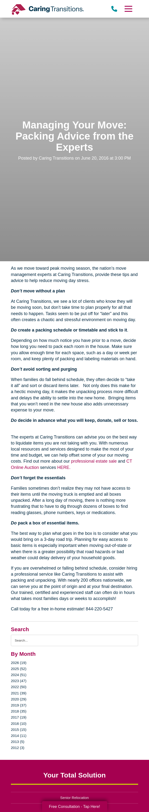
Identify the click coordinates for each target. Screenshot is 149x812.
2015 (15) (18, 729)
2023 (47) (18, 681)
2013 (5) (17, 742)
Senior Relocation (74, 798)
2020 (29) (18, 699)
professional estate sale (94, 461)
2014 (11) (18, 736)
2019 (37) (18, 705)
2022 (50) (18, 687)
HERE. (64, 467)
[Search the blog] (74, 640)
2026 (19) (18, 663)
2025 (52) (18, 669)
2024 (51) (18, 675)
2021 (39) (18, 693)
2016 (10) (18, 723)
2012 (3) (17, 748)
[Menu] (128, 9)
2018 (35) (18, 711)
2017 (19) (18, 717)
